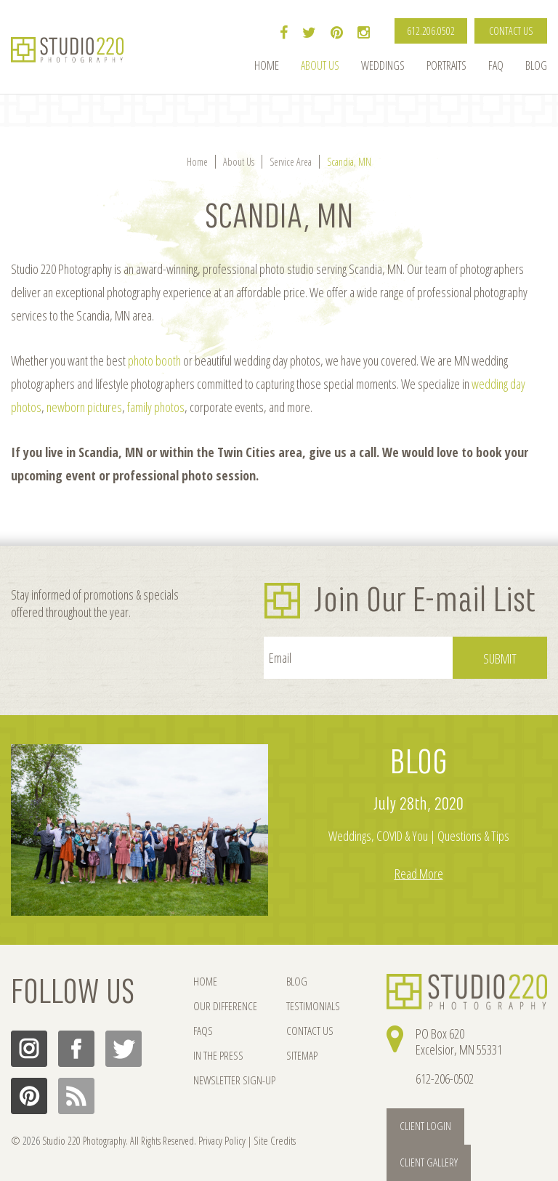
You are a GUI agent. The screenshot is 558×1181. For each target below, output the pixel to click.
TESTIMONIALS (305, 1007)
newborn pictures (84, 407)
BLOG (419, 762)
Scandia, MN (349, 162)
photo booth (154, 360)
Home (266, 65)
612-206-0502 (445, 1079)
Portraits (446, 65)
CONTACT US (511, 31)
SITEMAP (294, 1058)
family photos (156, 407)
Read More (419, 873)
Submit (500, 658)
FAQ (496, 65)
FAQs (202, 1032)
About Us (320, 65)
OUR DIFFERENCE (223, 1007)
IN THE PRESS (216, 1058)
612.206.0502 (431, 31)
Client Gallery (506, 1125)
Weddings (383, 65)
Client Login (422, 1125)
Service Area (291, 162)
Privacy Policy (220, 1140)
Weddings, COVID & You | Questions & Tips (418, 836)
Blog (536, 65)
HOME (204, 981)
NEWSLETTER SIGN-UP (232, 1083)
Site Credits (269, 1140)
